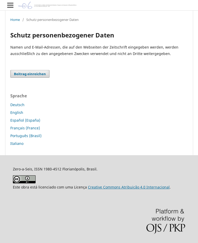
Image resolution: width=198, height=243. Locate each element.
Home (15, 19)
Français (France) (25, 128)
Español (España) (25, 120)
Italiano (16, 143)
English (16, 112)
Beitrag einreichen (30, 74)
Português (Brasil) (26, 135)
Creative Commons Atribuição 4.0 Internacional (129, 187)
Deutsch (17, 104)
